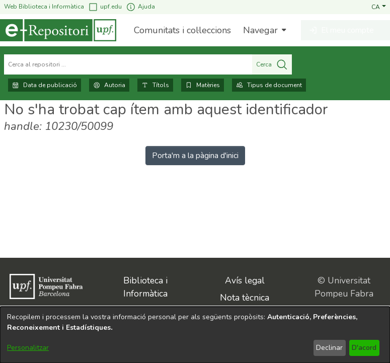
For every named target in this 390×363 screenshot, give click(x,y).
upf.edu (105, 7)
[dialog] (195, 335)
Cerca (272, 64)
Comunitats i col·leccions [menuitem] (182, 30)
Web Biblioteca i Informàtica (44, 7)
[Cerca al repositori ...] (128, 64)
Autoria (109, 85)
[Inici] (58, 30)
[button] (378, 7)
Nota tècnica (244, 298)
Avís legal (245, 280)
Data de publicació (44, 85)
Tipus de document (269, 85)
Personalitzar (28, 347)
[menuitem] (263, 30)
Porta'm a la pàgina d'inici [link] (195, 155)
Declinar (329, 347)
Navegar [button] (260, 30)
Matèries (202, 85)
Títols (155, 85)
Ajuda (140, 7)
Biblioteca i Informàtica (145, 287)
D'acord (364, 347)
